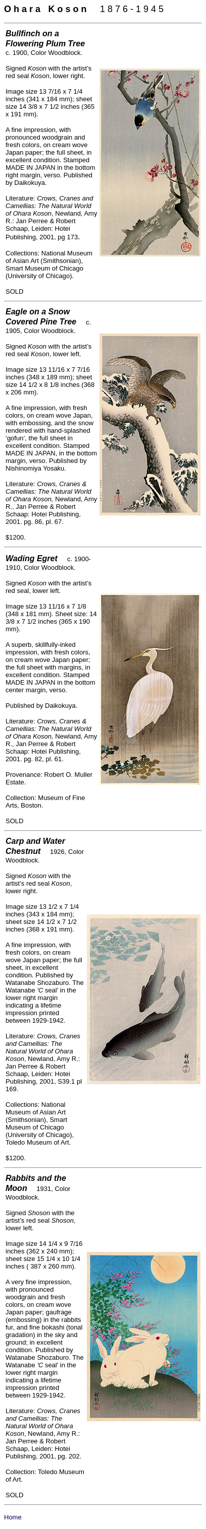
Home (13, 1517)
